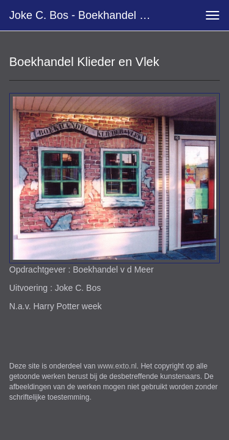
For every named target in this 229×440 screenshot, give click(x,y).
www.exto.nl (117, 366)
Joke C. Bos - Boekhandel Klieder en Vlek (87, 15)
